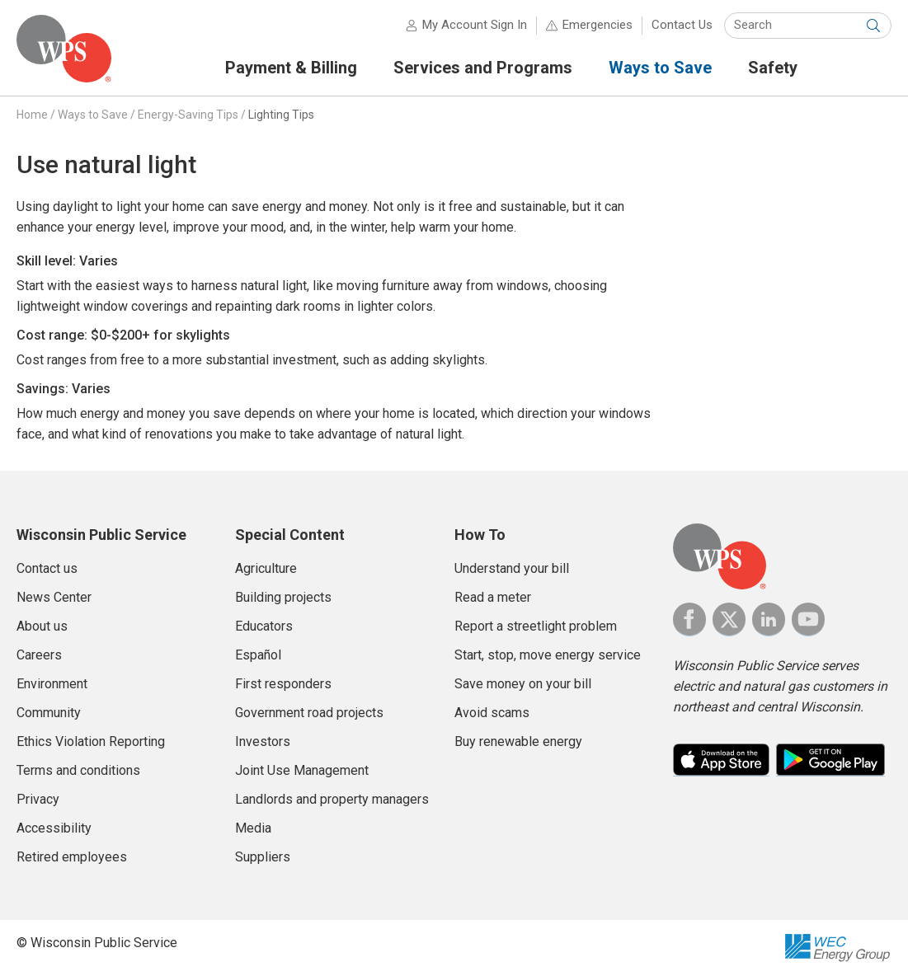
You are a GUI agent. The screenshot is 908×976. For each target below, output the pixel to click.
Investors (262, 741)
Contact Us (682, 24)
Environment (51, 684)
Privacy (37, 799)
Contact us (47, 568)
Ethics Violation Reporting (90, 741)
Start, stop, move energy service (547, 655)
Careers (39, 655)
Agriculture (266, 568)
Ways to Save (93, 114)
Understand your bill (511, 568)
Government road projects (309, 712)
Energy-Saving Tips (188, 114)
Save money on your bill (522, 684)
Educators (264, 626)
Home (32, 114)
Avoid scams (491, 712)
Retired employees (71, 857)
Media (253, 828)
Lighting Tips (281, 114)
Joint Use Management (302, 770)
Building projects (283, 597)
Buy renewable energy (518, 741)
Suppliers (262, 857)
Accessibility (54, 828)
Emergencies (597, 24)
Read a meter (492, 597)
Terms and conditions (78, 770)
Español (258, 655)
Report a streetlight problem (535, 626)
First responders (283, 684)
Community (48, 712)
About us (42, 626)
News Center (54, 597)
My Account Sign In (474, 24)
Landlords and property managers (332, 799)
